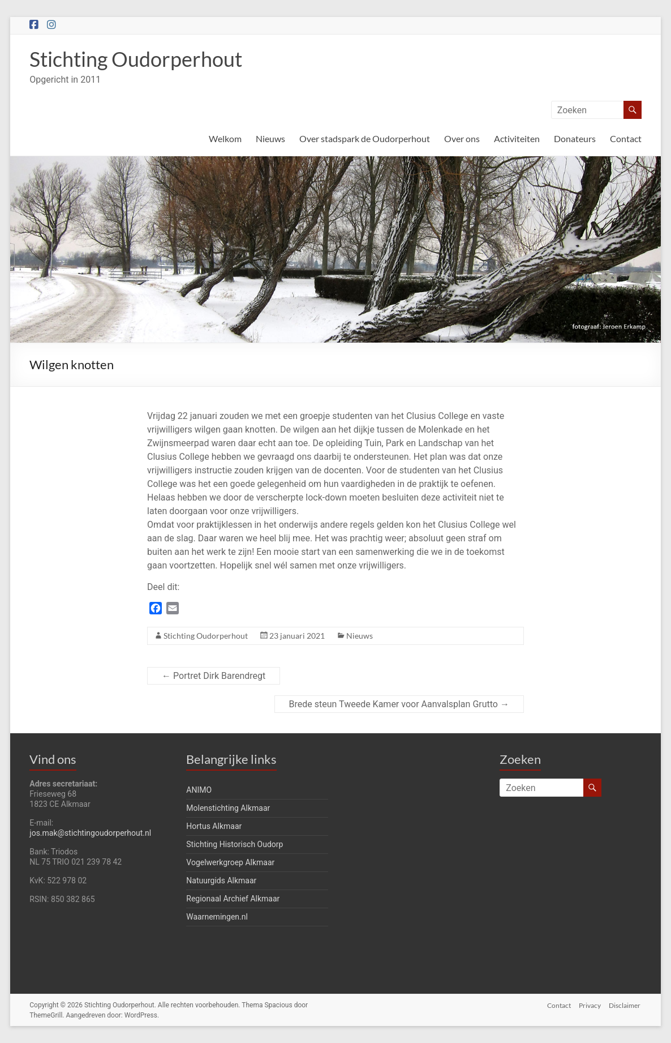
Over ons (462, 138)
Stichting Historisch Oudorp (234, 844)
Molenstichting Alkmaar (228, 808)
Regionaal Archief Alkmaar (232, 898)
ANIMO (199, 789)
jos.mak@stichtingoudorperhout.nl (90, 832)
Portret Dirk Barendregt (213, 675)
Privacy (590, 1005)
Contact (626, 138)
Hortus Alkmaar (214, 826)
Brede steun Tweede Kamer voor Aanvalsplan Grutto (399, 704)
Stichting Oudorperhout (135, 58)
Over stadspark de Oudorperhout (364, 138)
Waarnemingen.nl (217, 916)
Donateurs (575, 138)
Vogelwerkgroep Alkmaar (230, 862)
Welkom (225, 138)
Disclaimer (626, 1005)
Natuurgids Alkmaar (221, 880)
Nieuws (270, 138)
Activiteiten (517, 138)
